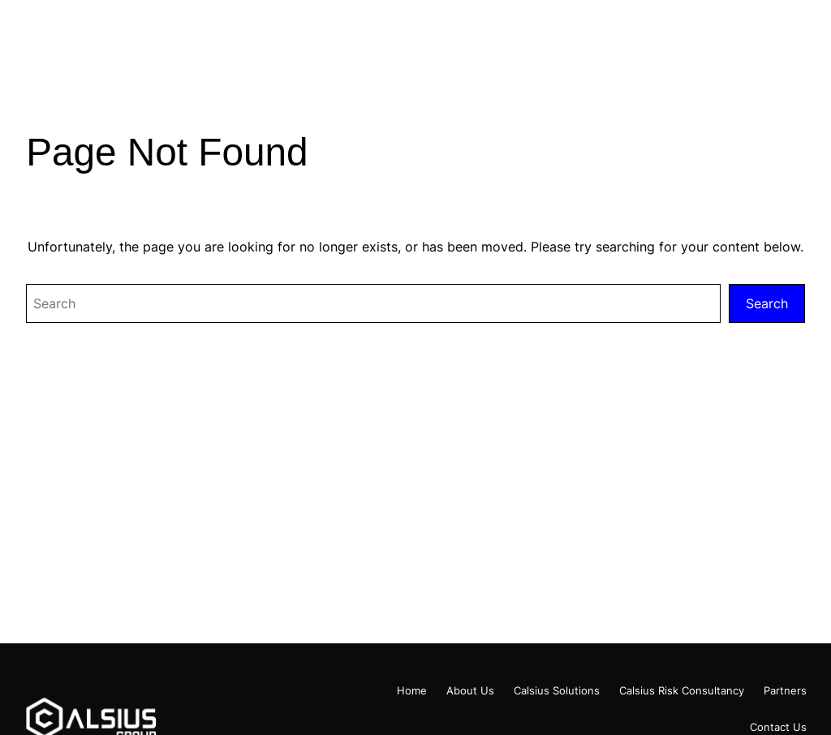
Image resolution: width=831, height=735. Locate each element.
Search (767, 303)
